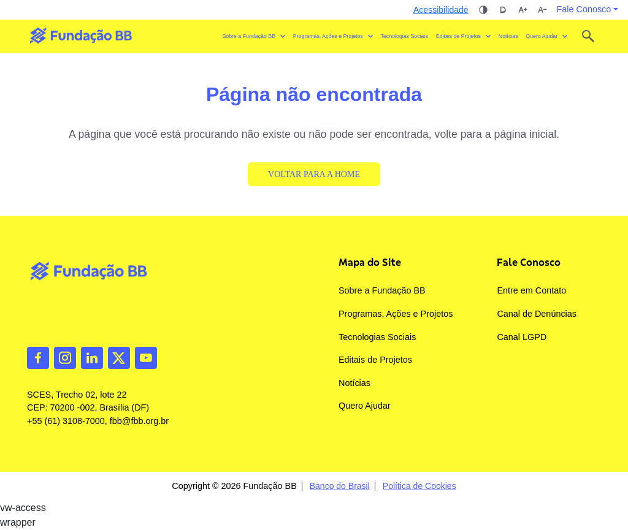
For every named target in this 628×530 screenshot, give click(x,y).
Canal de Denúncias (536, 314)
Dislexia (503, 10)
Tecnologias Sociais (404, 36)
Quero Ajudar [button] (541, 36)
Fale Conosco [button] (584, 9)
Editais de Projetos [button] (458, 36)
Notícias (508, 36)
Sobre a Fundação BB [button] (248, 36)
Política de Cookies (419, 486)
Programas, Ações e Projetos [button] (328, 36)
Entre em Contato (531, 290)
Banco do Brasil (340, 486)
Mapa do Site (370, 262)
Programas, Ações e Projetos (396, 314)
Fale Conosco (529, 262)
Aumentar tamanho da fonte (522, 10)
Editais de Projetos (375, 360)
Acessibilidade (441, 10)
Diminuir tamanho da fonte (542, 10)
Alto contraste (483, 10)
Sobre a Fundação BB (382, 290)
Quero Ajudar (365, 406)
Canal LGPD (521, 337)
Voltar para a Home (314, 174)
